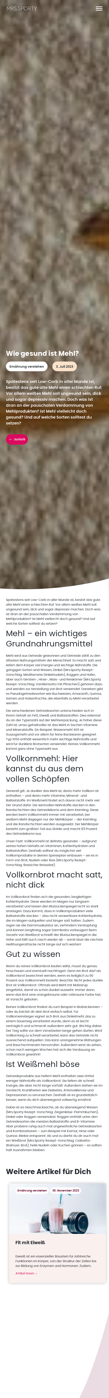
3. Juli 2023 (64, 366)
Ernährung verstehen (27, 366)
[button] (99, 8)
